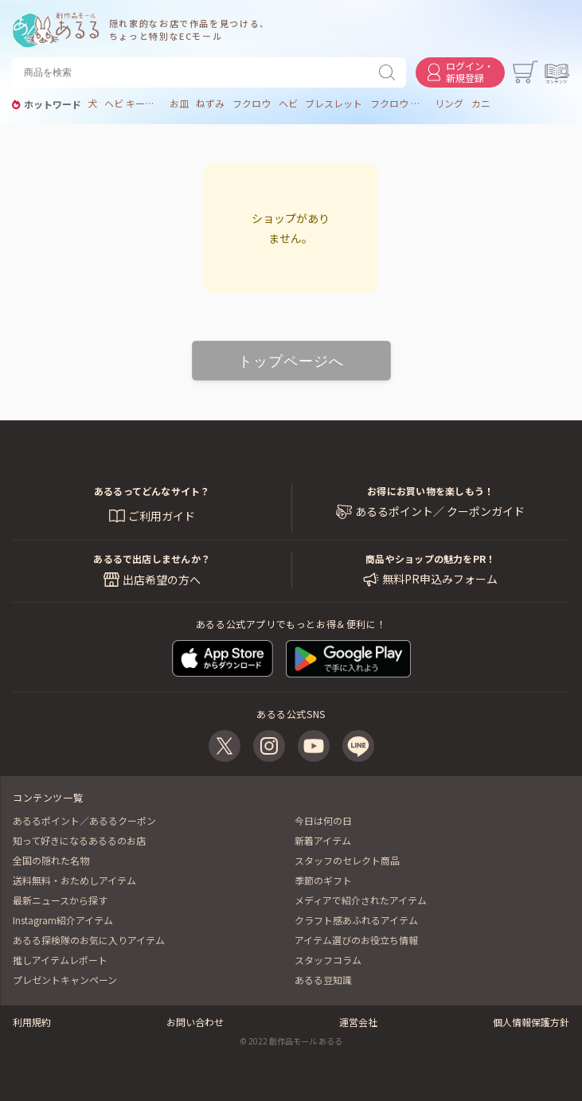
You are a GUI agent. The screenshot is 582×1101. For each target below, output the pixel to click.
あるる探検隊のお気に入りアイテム (89, 940)
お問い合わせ (195, 1022)
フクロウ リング (399, 103)
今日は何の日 (323, 820)
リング (449, 103)
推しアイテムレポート (60, 959)
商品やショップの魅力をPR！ (430, 558)
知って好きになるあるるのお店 (79, 840)
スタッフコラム (328, 959)
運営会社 (358, 1022)
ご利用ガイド (161, 516)
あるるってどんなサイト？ (152, 491)
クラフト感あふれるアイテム (356, 920)
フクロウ (251, 103)
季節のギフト (323, 880)
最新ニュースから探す (60, 900)
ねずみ (210, 103)
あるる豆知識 (323, 979)
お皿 (179, 103)
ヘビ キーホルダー (133, 103)
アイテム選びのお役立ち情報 (356, 940)
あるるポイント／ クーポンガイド (440, 511)
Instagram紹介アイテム (63, 920)
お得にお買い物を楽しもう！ (430, 491)
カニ (480, 103)
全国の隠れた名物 (51, 860)
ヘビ (288, 103)
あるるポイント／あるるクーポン (84, 820)
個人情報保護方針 (531, 1022)
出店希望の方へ (162, 580)
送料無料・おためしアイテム (74, 880)
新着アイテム (323, 840)
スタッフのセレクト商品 (347, 860)
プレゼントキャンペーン (65, 979)
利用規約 (32, 1022)
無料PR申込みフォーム (440, 579)
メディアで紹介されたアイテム (361, 900)
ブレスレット (333, 103)
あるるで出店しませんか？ (151, 558)
